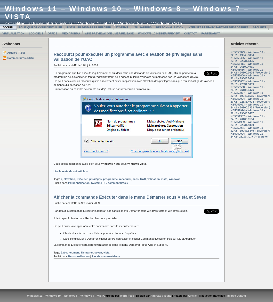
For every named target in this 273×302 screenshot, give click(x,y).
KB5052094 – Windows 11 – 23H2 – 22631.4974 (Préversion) (250, 100)
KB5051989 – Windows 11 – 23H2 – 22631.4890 (248, 123)
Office (52, 33)
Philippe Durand (235, 295)
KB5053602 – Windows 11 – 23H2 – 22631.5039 (248, 83)
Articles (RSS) (16, 52)
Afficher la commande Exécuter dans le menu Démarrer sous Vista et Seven (130, 197)
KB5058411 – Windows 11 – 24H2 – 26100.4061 (248, 65)
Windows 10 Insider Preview (159, 33)
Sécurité (259, 27)
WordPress (127, 295)
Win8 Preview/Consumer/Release (109, 33)
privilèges (95, 179)
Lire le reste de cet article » (71, 171)
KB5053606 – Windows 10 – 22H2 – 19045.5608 (248, 77)
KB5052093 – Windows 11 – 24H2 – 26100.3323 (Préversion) (250, 106)
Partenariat (210, 33)
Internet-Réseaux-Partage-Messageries (218, 27)
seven (98, 252)
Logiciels (36, 33)
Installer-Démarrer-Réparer (88, 27)
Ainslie (192, 295)
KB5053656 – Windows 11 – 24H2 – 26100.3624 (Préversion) (250, 71)
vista (164, 179)
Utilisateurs (142, 27)
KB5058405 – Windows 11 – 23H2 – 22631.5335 (248, 59)
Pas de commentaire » (106, 256)
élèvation (69, 179)
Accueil (8, 27)
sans (136, 179)
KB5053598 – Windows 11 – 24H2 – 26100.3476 (248, 88)
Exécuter (82, 179)
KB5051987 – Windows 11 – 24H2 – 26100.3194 (248, 118)
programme (110, 179)
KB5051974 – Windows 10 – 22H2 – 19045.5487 (248, 112)
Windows (174, 179)
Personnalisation (169, 27)
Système (121, 27)
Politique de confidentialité (40, 27)
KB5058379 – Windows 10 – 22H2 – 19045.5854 (248, 54)
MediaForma (71, 33)
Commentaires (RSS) (20, 58)
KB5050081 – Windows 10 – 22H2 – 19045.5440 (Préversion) (250, 129)
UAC (143, 179)
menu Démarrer (83, 252)
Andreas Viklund (161, 295)
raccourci (125, 179)
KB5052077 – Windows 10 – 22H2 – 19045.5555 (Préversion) (250, 94)
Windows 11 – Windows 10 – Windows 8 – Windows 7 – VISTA (66, 295)
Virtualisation (13, 33)
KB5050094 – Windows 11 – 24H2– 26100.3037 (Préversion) (250, 135)
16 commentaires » (116, 182)
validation (153, 179)
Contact (190, 33)
